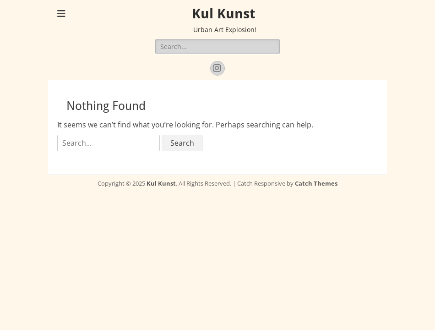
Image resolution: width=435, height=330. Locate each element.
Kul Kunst (223, 14)
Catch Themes (316, 183)
